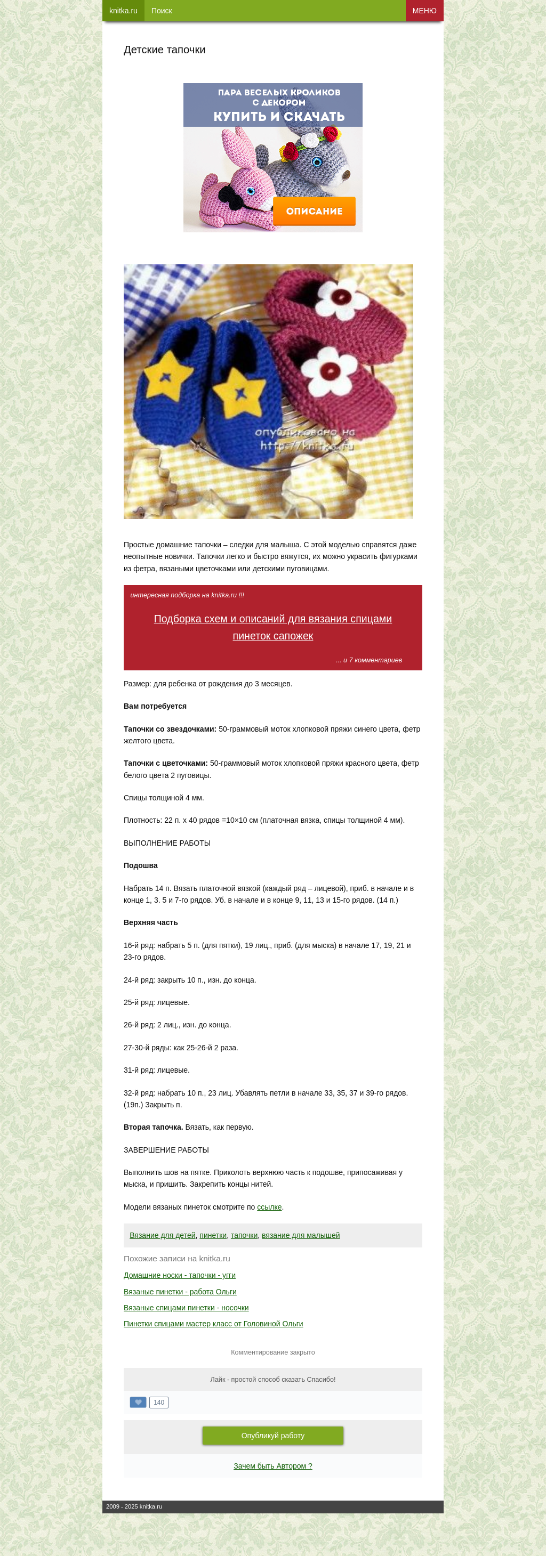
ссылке (269, 1207)
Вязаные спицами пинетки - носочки (186, 1307)
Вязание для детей (162, 1235)
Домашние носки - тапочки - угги (180, 1275)
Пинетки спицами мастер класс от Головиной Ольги (213, 1323)
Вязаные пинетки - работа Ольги (180, 1291)
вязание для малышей (301, 1235)
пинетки (213, 1235)
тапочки (244, 1235)
